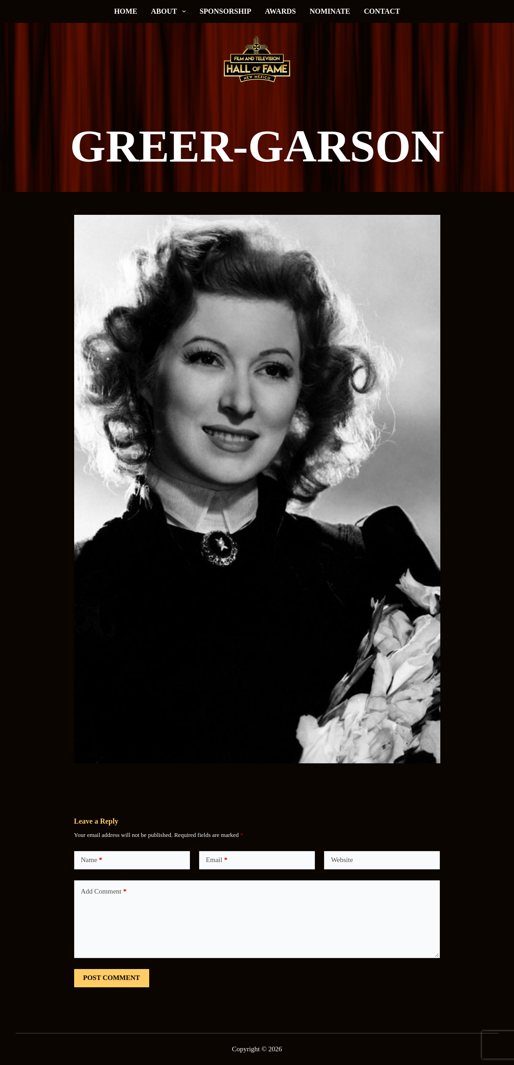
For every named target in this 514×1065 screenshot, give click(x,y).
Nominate (329, 11)
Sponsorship (225, 11)
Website (342, 859)
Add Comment (104, 891)
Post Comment (111, 977)
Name (92, 860)
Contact (382, 11)
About (170, 11)
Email (216, 860)
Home (125, 11)
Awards (280, 11)
